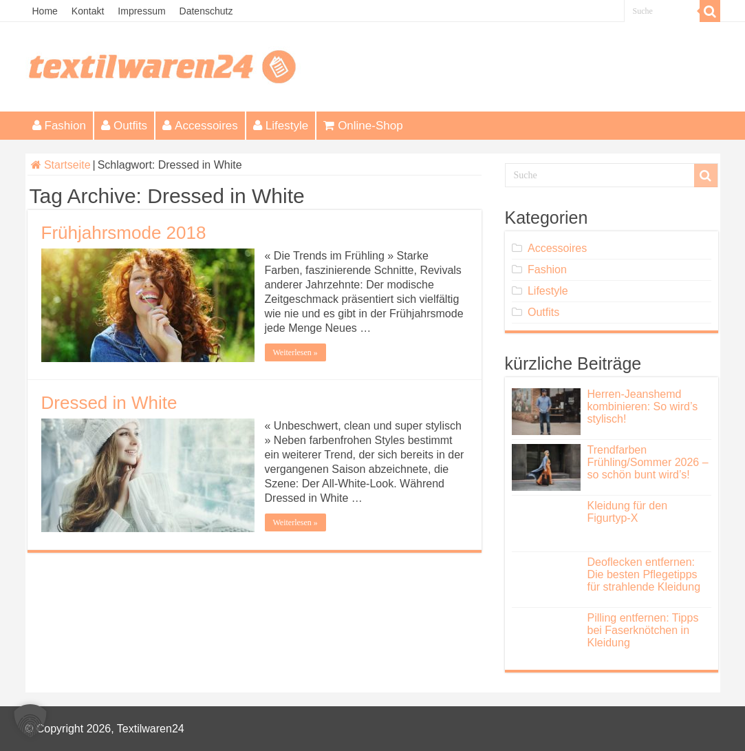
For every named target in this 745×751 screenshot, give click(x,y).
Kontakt (88, 11)
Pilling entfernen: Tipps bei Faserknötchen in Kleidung (643, 630)
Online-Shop (363, 125)
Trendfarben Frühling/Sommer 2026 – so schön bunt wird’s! (648, 462)
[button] (30, 720)
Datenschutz (206, 11)
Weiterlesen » (295, 352)
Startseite (61, 165)
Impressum (141, 11)
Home (45, 11)
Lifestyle (280, 125)
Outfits (124, 125)
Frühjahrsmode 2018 (123, 232)
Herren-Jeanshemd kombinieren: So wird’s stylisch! (642, 406)
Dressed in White (109, 402)
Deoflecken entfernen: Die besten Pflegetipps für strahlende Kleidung (644, 574)
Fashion (59, 125)
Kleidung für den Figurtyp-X (627, 512)
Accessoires (200, 125)
